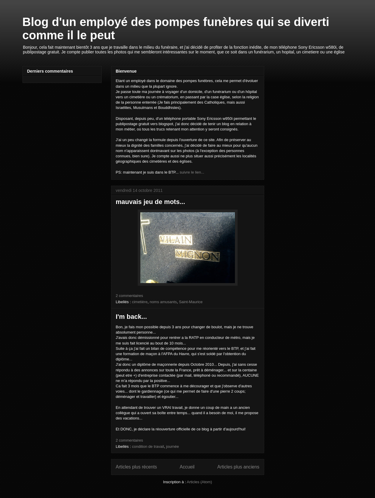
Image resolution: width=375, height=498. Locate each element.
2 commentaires (129, 295)
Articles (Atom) (199, 482)
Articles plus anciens (238, 466)
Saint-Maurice (190, 302)
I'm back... (131, 316)
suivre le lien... (192, 172)
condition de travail (148, 446)
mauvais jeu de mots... (150, 201)
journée (172, 446)
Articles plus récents (136, 466)
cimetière (139, 302)
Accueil (187, 466)
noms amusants (163, 302)
